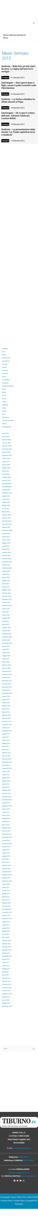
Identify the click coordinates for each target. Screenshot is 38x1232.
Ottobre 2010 (6, 990)
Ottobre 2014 (6, 840)
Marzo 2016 (5, 787)
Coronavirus (5, 361)
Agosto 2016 (6, 771)
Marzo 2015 (5, 825)
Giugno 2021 (6, 615)
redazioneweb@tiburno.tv (19, 1173)
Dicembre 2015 (6, 796)
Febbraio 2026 (6, 439)
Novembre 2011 (7, 950)
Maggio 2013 (6, 893)
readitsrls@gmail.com (22, 1148)
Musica (4, 398)
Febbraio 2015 (6, 828)
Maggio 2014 (6, 856)
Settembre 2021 (7, 605)
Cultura (4, 367)
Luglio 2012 (5, 925)
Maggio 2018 (6, 706)
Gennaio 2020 (6, 668)
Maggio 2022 (6, 580)
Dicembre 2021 (6, 596)
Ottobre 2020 (6, 640)
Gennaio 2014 (6, 868)
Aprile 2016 (5, 784)
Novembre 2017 (7, 724)
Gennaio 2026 (6, 443)
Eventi (4, 376)
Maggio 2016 (6, 781)
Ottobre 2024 (6, 490)
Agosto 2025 (6, 458)
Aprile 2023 (5, 546)
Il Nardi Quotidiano (7, 386)
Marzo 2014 (5, 862)
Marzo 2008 (5, 1000)
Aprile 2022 (5, 583)
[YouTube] (20, 1181)
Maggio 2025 (6, 468)
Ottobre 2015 (6, 803)
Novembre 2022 (7, 562)
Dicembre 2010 (6, 984)
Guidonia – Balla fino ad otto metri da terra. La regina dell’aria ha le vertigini (18, 69)
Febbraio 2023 (6, 552)
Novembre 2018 (7, 687)
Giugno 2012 (6, 928)
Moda (4, 392)
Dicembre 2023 (6, 521)
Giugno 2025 (6, 464)
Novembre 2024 (7, 486)
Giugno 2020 (6, 652)
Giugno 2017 (6, 740)
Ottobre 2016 (6, 765)
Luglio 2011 (5, 962)
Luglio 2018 (5, 699)
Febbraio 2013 (6, 903)
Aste (3, 351)
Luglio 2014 (5, 850)
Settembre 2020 (7, 643)
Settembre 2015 (7, 806)
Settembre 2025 (7, 455)
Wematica (19, 1204)
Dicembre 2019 (6, 671)
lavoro (4, 389)
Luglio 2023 (5, 536)
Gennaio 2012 (6, 943)
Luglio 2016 (5, 774)
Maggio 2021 (6, 618)
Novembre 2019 (7, 674)
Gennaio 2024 (6, 518)
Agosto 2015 (6, 809)
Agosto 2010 (6, 997)
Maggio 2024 (6, 505)
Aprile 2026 (5, 433)
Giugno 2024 (6, 502)
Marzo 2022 (5, 587)
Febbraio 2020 (6, 665)
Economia (5, 373)
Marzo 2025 (5, 474)
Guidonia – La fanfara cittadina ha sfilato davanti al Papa (18, 100)
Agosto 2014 (6, 846)
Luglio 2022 (5, 574)
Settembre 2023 (7, 530)
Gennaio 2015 (6, 831)
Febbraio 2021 (6, 627)
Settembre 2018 (7, 693)
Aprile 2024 (5, 508)
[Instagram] (24, 1181)
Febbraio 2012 (6, 940)
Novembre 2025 (7, 449)
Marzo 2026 (5, 436)
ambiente (5, 348)
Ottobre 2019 (6, 677)
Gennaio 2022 (6, 593)
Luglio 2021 (5, 612)
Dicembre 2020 (6, 634)
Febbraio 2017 (6, 752)
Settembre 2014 (7, 843)
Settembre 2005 (7, 1006)
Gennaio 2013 (6, 906)
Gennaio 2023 (6, 555)
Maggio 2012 (6, 931)
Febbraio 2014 (6, 865)
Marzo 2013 (5, 900)
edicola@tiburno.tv (29, 1176)
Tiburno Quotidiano (8, 420)
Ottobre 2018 (6, 690)
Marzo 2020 (5, 662)
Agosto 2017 (6, 734)
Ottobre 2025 (6, 452)
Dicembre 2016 (6, 759)
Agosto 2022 (6, 571)
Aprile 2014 (5, 859)
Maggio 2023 (6, 543)
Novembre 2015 (7, 799)
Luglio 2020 (5, 649)
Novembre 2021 (7, 599)
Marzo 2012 (5, 937)
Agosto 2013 (6, 884)
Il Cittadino (5, 383)
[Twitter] (17, 1181)
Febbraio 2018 (6, 715)
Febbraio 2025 (6, 477)
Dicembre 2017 (6, 721)
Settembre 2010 (7, 994)
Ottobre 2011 (6, 953)
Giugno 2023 (6, 540)
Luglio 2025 (5, 461)
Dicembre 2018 (6, 684)
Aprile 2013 (5, 897)
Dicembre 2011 (6, 947)
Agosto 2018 (6, 696)
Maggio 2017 (6, 743)
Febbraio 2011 (6, 978)
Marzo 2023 (5, 549)
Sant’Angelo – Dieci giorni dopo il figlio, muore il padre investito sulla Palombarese (18, 85)
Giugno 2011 (6, 965)
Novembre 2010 (7, 987)
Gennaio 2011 (6, 981)
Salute (4, 408)
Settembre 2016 (7, 768)
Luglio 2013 (5, 887)
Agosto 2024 (6, 496)
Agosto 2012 (6, 922)
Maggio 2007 (6, 1003)
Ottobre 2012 (6, 915)
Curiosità (4, 370)
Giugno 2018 (6, 702)
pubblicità (5, 405)
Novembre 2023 (7, 524)
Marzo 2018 (5, 712)
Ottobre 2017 (6, 727)
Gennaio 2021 (6, 630)
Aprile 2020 (5, 659)
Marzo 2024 (5, 511)
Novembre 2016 (7, 762)
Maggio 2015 (6, 818)
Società (4, 411)
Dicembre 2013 (6, 871)
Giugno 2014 (6, 853)
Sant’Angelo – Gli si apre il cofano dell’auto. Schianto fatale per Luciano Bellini (18, 116)
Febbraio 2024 (6, 515)
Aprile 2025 (5, 471)
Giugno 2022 (6, 577)
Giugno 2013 (6, 890)
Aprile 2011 (5, 972)
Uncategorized (6, 427)
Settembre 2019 (7, 680)
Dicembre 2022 (6, 558)
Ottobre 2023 (6, 527)
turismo (4, 423)
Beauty (4, 355)
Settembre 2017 (7, 731)
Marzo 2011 (5, 975)
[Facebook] (14, 1181)
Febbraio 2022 (6, 590)
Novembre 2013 (7, 875)
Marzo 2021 (5, 624)
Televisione (5, 417)
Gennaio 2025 (6, 480)
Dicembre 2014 (6, 834)
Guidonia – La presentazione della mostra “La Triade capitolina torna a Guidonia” (18, 132)
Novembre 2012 (7, 912)
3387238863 (29, 1160)
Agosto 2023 (6, 533)
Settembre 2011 (7, 956)
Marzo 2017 (5, 749)
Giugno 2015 (6, 815)
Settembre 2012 (7, 918)
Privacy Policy (7, 1201)
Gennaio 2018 (6, 718)
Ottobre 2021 (6, 602)
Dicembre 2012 (6, 909)
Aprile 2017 (5, 746)
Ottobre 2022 (6, 565)
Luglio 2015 (5, 812)
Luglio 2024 (5, 499)
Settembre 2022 (7, 568)
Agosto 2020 (6, 646)
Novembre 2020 (7, 637)
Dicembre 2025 (6, 446)
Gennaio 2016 (6, 793)
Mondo (4, 395)
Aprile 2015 (5, 821)
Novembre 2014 (7, 837)
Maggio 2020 (6, 655)
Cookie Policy (19, 1201)
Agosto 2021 (6, 608)
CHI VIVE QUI (6, 358)
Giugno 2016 (6, 778)
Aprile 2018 (5, 709)
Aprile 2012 (5, 934)
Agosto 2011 (6, 959)
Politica (4, 401)
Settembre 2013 (7, 881)
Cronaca (5, 77)
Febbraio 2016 (6, 790)
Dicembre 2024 (6, 483)
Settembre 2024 (7, 493)
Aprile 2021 (5, 621)
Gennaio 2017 (6, 756)
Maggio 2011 (6, 969)
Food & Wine (6, 380)
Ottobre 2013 (6, 878)
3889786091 (24, 1157)
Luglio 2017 (5, 737)
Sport (3, 414)
